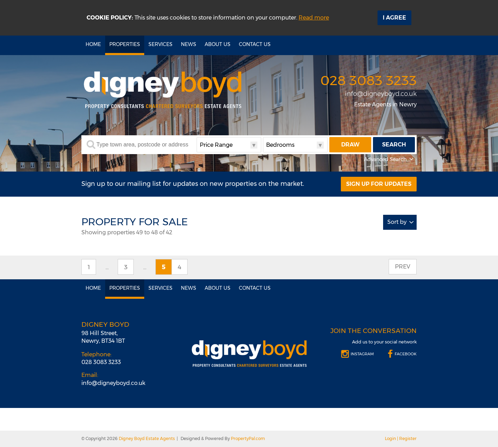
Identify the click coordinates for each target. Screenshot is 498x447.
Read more (314, 17)
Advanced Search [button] (389, 159)
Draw (350, 144)
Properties (124, 44)
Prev (402, 266)
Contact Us (255, 44)
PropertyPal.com (248, 438)
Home (93, 44)
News (188, 44)
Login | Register (401, 438)
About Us (217, 44)
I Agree (394, 17)
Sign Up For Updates (378, 184)
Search (394, 144)
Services (160, 44)
